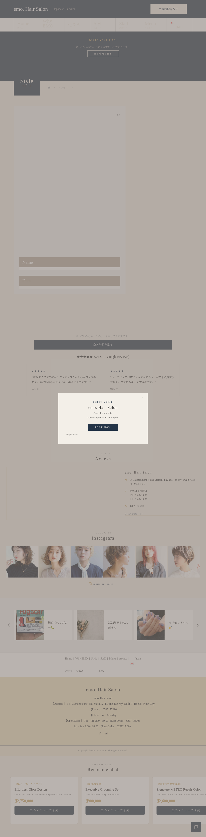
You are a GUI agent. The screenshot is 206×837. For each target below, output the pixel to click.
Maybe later (72, 434)
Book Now (103, 427)
